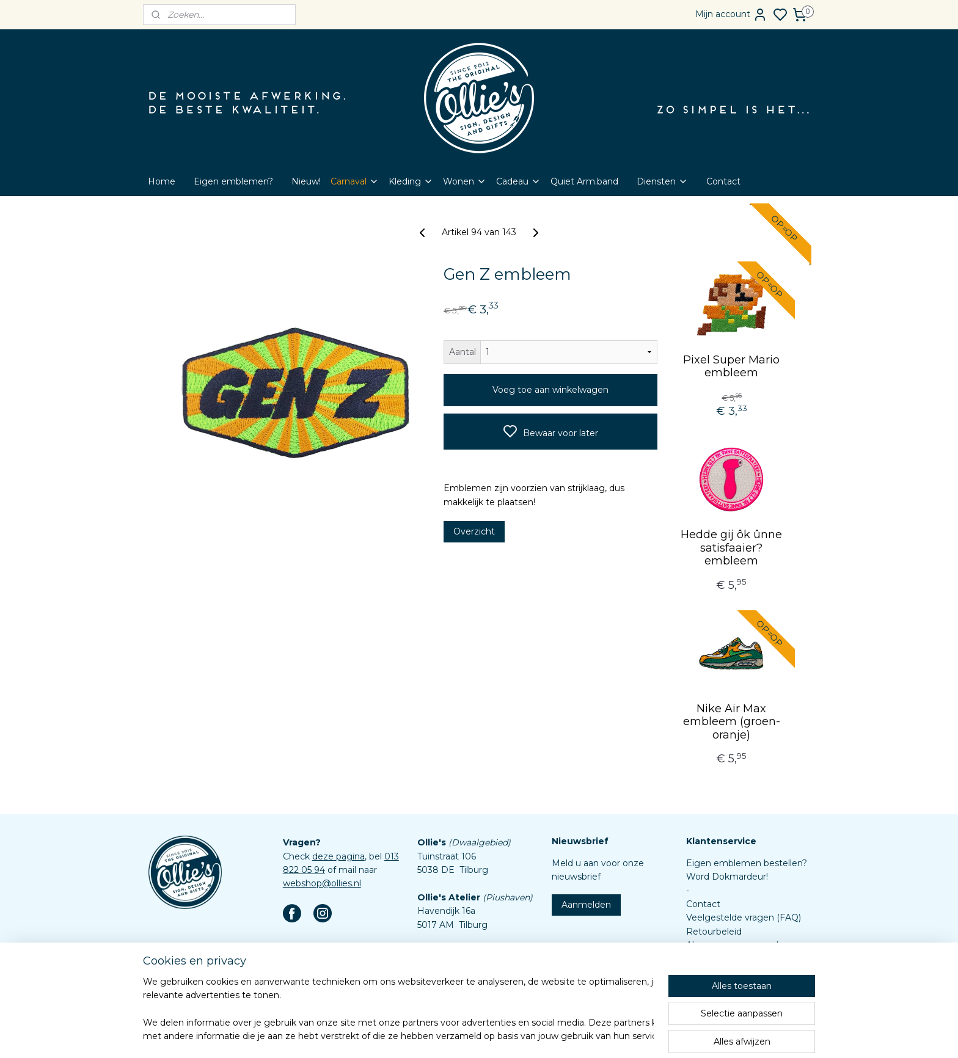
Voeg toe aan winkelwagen (550, 389)
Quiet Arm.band (584, 181)
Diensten (662, 181)
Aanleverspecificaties (731, 985)
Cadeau (518, 181)
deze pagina (338, 856)
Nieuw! (306, 181)
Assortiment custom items (743, 972)
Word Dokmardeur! (727, 876)
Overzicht (474, 531)
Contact (723, 181)
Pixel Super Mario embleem (731, 367)
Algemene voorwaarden (737, 944)
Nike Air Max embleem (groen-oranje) (731, 722)
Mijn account (731, 14)
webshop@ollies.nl (322, 883)
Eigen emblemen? (233, 181)
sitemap (506, 1035)
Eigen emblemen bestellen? (746, 863)
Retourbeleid (714, 931)
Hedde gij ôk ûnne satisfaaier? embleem (731, 547)
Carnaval (355, 181)
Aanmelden (586, 904)
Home (161, 181)
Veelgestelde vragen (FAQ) (743, 917)
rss (528, 1035)
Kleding (411, 181)
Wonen (464, 181)
